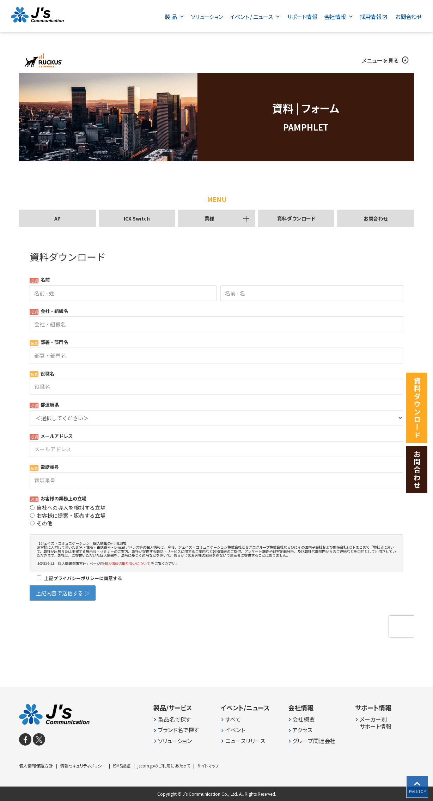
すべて (233, 719)
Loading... (216, 439)
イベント (235, 730)
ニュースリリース (245, 741)
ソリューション (175, 741)
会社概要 (303, 719)
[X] (39, 739)
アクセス (302, 730)
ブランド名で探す (178, 730)
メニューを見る (386, 60)
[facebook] (25, 739)
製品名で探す (174, 719)
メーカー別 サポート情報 (375, 723)
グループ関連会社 (314, 741)
